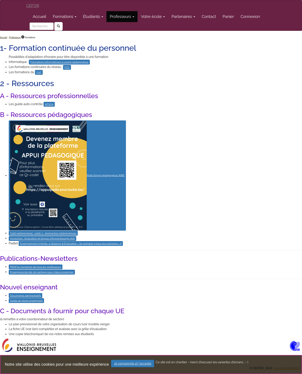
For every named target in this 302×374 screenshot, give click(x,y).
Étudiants (93, 16)
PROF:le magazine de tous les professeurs (35, 266)
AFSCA (49, 104)
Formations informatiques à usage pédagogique (59, 62)
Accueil (39, 16)
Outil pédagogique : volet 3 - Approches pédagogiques (43, 233)
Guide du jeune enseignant (26, 300)
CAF (38, 72)
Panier (228, 16)
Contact (209, 16)
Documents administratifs (25, 295)
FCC (66, 67)
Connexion (250, 16)
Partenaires (183, 16)
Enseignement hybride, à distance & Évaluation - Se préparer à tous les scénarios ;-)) (71, 243)
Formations (64, 16)
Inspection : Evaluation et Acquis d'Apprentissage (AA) (42, 238)
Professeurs (122, 16)
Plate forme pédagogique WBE (67, 175)
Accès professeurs (287, 368)
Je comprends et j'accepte (132, 363)
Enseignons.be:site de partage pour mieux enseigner (42, 272)
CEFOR (32, 5)
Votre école (153, 16)
